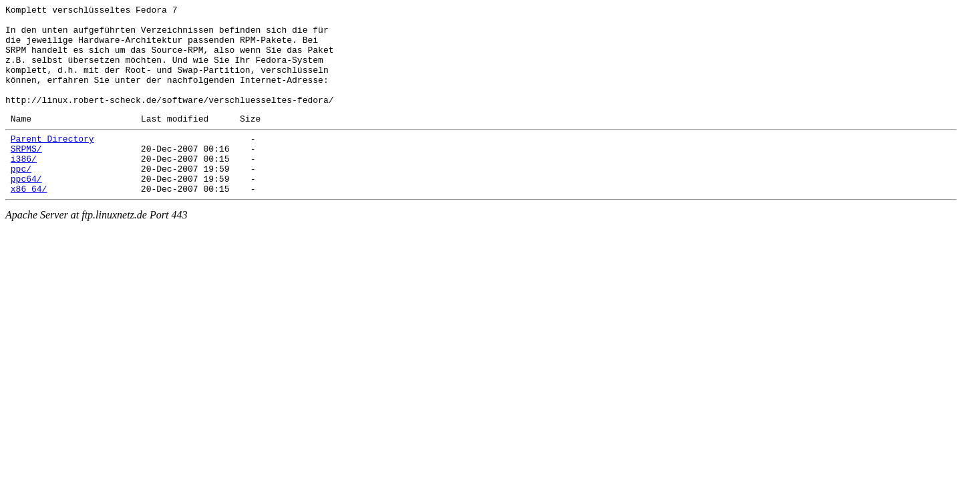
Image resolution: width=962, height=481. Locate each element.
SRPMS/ (26, 174)
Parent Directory (52, 162)
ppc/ (21, 198)
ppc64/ (26, 210)
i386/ (24, 186)
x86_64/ (29, 222)
